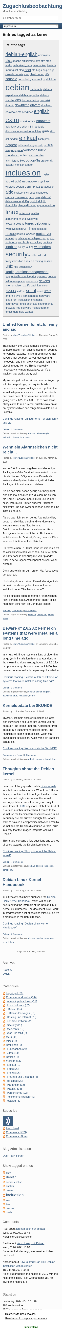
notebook (24, 213)
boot (27, 70)
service (26, 131)
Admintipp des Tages (12, 610)
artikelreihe (28, 61)
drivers (35, 105)
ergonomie (43, 205)
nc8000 (48, 145)
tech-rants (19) (15, 1029)
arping (50, 238)
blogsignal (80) (14, 993)
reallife (35, 213)
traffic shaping (22, 276)
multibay (36, 131)
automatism (39, 65)
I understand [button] (31, 1327)
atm (43, 61)
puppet (9, 276)
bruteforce (11, 242)
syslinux (44, 181)
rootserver (43, 234)
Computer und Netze (12, 755)
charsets (18, 74)
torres (29, 223)
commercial (21, 197)
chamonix (36, 299)
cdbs (32, 192)
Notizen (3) (12, 1057)
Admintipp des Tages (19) (22, 1001)
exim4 (23, 121)
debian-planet (13, 201)
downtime (22, 105)
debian (17, 87)
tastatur (9, 164)
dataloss (51, 79)
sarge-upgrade (14, 150)
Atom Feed (12, 1128)
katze (8, 1200)
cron (31, 197)
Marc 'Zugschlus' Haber (24, 335)
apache (16, 61)
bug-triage (48, 70)
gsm (28, 186)
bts (33, 70)
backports (19, 192)
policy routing (26, 247)
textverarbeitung (14, 223)
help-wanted (26, 311)
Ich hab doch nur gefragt (30, 1228)
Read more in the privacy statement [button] (26, 1318)
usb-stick (22, 126)
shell (38, 255)
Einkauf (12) (14, 1064)
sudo (44, 255)
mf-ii (30, 126)
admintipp (11, 238)
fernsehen (29, 295)
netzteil (9, 181)
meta (45, 174)
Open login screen (13, 1155)
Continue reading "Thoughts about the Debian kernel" (29, 853)
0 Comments (30, 610)
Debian (6, 429)
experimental (45, 303)
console (11, 79)
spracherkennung (15, 218)
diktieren (31, 205)
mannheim (10, 1208)
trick (33, 276)
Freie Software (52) (18, 1005)
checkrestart (37, 74)
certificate (23, 242)
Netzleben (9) (14, 1045)
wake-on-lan (36, 155)
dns (18, 100)
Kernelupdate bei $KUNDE (27, 705)
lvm (8, 228)
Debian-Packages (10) (22, 1013)
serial (31, 290)
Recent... (8, 969)
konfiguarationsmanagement (26, 272)
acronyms (44, 55)
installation (24, 299)
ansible (47, 261)
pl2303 (10, 291)
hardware (43, 121)
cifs (47, 74)
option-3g (33, 160)
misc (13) (11, 1041)
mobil (31, 255)
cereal (9, 74)
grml (26, 228)
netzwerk (33, 181)
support (29, 164)
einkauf (28, 138)
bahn (8, 1172)
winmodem (42, 247)
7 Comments (17, 862)
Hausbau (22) (15, 1080)
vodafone (30, 150)
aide (9, 192)
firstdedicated (38, 228)
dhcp (23, 303)
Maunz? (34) (14, 1088)
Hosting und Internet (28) (21, 1017)
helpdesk (10, 126)
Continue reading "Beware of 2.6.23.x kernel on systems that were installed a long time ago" (30, 679)
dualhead (46, 105)
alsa (8, 61)
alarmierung (12, 160)
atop (48, 61)
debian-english (21, 54)
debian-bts (36, 89)
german (45, 307)
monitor (19, 164)
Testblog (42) (13, 1100)
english (41, 111)
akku (52, 131)
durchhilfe (11, 205)
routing (39, 261)
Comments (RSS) (16, 1132)
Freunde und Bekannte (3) (22, 1076)
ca (27, 192)
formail (32, 121)
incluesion (23, 172)
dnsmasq (32, 303)
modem (14, 139)
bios (22, 160)
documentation (30, 100)
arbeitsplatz (35, 238)
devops (44, 281)
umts (47, 291)
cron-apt (37, 79)
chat (26, 74)
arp (44, 238)
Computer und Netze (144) (21, 997)
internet (9, 285)
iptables (11, 247)
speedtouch (12, 155)
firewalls (10, 307)
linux (12, 212)
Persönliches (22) (17, 1092)
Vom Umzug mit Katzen (30, 1243)
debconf (46, 197)
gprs (15, 311)
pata (47, 139)
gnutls (9, 311)
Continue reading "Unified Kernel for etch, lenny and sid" (30, 420)
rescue (10, 234)
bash (34, 285)
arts (38, 61)
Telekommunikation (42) (21, 1096)
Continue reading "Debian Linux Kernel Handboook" (25, 925)
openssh (42, 276)
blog (21, 70)
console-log (25, 79)
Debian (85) (15, 1009)
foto (52, 205)
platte (8, 299)
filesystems (12, 261)
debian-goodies (30, 95)
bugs (39, 70)
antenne (10, 295)
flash (41, 139)
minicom (44, 285)
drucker (45, 160)
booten (20, 186)
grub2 (18, 181)
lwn (21, 261)
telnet (40, 291)
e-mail (19, 112)
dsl (7, 139)
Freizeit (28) (14, 1072)
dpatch (34, 201)
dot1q (25, 201)
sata (40, 145)
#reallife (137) (14, 1061)
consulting (36, 242)
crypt (38, 197)
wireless (10, 186)
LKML (22, 806)
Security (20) (14, 1025)
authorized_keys (22, 65)
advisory (23, 238)
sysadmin (17, 228)
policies (23, 266)
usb (25, 181)
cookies (47, 242)
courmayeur (12, 303)
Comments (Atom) (16, 1136)
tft (51, 160)
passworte (32, 281)
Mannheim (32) (16, 1084)
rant (15, 299)
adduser (49, 186)
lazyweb (30, 234)
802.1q (39, 186)
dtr (44, 201)
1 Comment (16, 687)
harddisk (39, 126)
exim (12, 119)
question (29, 261)
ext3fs (26, 285)
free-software (23, 307)
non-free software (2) (19, 1021)
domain (9, 105)
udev (42, 150)
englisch (28, 112)
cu (44, 79)
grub (45, 131)
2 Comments (17, 429)
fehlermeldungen (27, 145)
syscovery (32, 218)
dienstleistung (13, 131)
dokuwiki (45, 100)
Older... (7, 973)
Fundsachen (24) (17, 1049)
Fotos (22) (13, 1068)
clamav (9, 197)
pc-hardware (43, 295)
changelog (42, 192)
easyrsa (10, 112)
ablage (22, 205)
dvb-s (19, 295)
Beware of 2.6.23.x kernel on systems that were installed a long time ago (30, 633)
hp (33, 186)
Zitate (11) (13, 1053)
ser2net (20, 291)
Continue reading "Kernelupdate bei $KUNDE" (30, 748)
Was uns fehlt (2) (17, 1033)
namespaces (17, 281)
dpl (40, 201)
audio (8, 65)
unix (9, 266)
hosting (20, 234)
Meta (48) (11, 1037)
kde (16, 266)
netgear (11, 145)
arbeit (24, 155)
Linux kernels (48, 786)
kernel (16, 437)
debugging (42, 223)
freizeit (36, 307)
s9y (30, 266)
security (16, 254)
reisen (18, 285)
